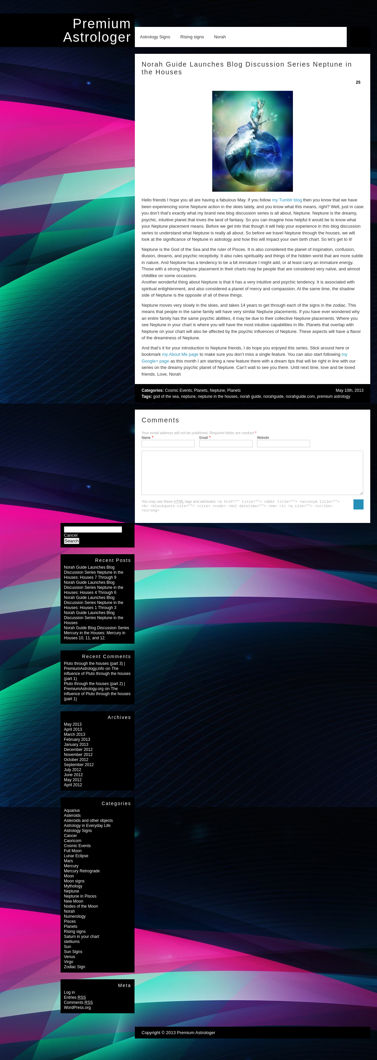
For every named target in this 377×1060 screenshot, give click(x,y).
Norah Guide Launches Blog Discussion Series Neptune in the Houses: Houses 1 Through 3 (93, 610)
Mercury (71, 874)
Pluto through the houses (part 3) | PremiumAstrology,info (94, 674)
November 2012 (78, 762)
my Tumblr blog (287, 199)
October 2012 (76, 767)
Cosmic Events (178, 390)
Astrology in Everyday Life (87, 833)
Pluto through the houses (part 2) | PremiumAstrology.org (94, 694)
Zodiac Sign (74, 975)
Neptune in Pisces (80, 904)
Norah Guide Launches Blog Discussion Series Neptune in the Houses (93, 625)
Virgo (68, 970)
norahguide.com (300, 396)
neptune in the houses (217, 396)
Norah (220, 36)
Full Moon (73, 859)
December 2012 (78, 757)
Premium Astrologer (97, 30)
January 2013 (76, 752)
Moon (69, 884)
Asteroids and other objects (88, 828)
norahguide (273, 396)
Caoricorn (72, 848)
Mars (68, 869)
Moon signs (74, 889)
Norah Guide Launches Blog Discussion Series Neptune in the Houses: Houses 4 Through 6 (93, 595)
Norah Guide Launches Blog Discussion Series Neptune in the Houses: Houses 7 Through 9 (93, 580)
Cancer (70, 843)
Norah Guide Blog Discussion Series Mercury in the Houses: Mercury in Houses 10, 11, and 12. (96, 641)
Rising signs (192, 36)
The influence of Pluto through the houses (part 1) (97, 681)
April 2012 (73, 793)
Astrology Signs (155, 36)
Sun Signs (73, 959)
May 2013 (73, 732)
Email (203, 438)
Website (263, 438)
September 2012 (79, 772)
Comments (78, 1010)
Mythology (73, 894)
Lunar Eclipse (76, 864)
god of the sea (166, 396)
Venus (69, 964)
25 (358, 82)
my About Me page (180, 354)
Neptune (217, 390)
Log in (69, 1000)
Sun (67, 954)
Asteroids (72, 823)
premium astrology (333, 396)
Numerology (75, 924)
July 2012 (72, 777)
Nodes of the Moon (81, 914)
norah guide (250, 396)
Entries (75, 1005)
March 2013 (74, 742)
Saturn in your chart (81, 944)
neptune (188, 396)
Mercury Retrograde (82, 879)
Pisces (70, 929)
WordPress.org (77, 1015)
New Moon (73, 909)
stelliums (72, 949)
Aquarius (72, 818)
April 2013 (73, 737)
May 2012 (73, 788)
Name (146, 438)
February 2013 (77, 747)
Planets (201, 390)
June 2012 (73, 783)
